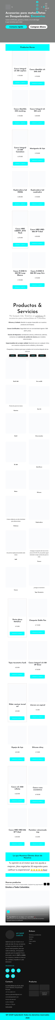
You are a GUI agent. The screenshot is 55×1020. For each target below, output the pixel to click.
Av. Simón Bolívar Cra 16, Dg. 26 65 (15, 985)
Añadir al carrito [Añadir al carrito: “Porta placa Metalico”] (17, 633)
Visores (33, 355)
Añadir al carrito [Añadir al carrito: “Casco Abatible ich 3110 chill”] (37, 83)
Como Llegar (9, 1007)
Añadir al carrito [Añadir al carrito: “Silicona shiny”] (37, 759)
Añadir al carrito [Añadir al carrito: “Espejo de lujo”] (17, 759)
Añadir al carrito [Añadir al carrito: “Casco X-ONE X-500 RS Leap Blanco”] (20, 287)
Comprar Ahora (38, 26)
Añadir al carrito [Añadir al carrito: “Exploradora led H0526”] (20, 204)
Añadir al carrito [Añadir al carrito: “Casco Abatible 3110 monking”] (20, 123)
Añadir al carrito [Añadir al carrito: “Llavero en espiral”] (37, 717)
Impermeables (22, 355)
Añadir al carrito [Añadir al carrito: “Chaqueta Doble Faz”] (37, 632)
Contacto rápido (16, 27)
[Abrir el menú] (42, 7)
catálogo (39, 316)
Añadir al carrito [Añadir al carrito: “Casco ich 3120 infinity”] (17, 801)
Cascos (12, 355)
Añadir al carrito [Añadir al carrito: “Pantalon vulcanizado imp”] (37, 844)
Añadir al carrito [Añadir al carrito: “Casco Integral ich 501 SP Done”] (37, 676)
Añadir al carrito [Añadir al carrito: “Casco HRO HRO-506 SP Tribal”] (37, 243)
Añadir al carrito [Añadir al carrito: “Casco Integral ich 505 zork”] (37, 123)
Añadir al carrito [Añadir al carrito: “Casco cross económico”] (37, 801)
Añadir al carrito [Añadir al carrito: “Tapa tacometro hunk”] (17, 674)
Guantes (42, 355)
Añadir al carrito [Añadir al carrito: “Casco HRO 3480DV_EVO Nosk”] (20, 244)
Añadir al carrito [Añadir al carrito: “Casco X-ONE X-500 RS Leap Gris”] (37, 285)
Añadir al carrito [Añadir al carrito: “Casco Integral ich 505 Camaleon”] (20, 163)
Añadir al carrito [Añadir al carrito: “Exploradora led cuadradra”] (37, 204)
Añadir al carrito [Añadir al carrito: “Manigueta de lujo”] (37, 160)
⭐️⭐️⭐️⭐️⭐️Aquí (38, 869)
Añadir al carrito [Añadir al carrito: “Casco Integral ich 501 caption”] (20, 82)
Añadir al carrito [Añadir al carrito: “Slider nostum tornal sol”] (17, 718)
